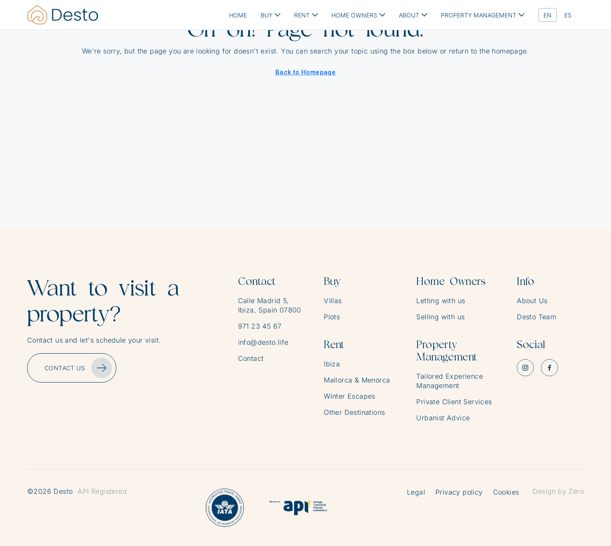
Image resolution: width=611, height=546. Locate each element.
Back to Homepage (305, 72)
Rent (334, 344)
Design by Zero (558, 491)
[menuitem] (547, 15)
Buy (332, 281)
